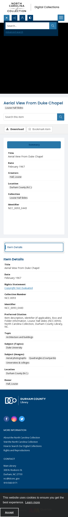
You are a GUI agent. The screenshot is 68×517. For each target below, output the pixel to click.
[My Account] (22, 18)
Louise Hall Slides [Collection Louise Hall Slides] (18, 197)
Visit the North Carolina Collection (21, 441)
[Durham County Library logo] (25, 400)
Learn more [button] (32, 502)
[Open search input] (6, 18)
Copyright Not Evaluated (18, 288)
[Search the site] (27, 25)
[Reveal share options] (14, 18)
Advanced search (14, 32)
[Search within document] (60, 117)
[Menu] (61, 18)
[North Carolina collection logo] (34, 7)
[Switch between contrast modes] (30, 18)
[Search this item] (30, 117)
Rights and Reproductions (17, 450)
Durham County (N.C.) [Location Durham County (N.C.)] (21, 187)
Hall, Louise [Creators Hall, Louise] (15, 176)
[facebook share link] (6, 419)
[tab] (34, 144)
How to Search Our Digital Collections (23, 446)
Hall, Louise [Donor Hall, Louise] (12, 383)
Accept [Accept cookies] (9, 512)
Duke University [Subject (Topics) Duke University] (14, 347)
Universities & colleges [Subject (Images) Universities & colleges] (17, 362)
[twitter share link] (22, 419)
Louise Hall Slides (14, 107)
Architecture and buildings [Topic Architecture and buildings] (19, 337)
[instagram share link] (14, 419)
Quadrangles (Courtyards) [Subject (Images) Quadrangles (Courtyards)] (42, 358)
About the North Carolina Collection (22, 437)
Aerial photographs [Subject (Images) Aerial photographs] (16, 358)
